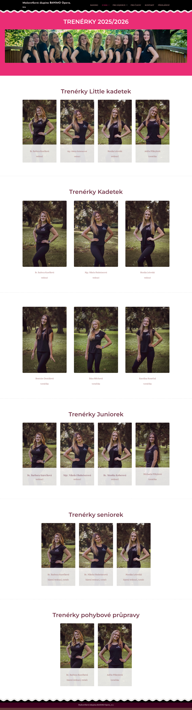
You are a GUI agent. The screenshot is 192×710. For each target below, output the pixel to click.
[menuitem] (95, 5)
